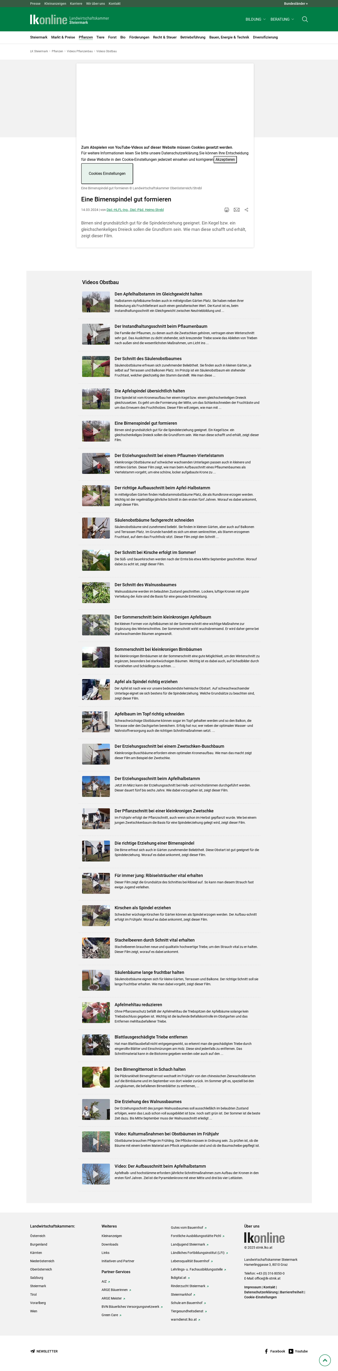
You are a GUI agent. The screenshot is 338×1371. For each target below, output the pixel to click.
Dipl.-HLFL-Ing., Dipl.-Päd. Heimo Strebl (135, 210)
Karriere (76, 3)
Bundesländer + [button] (296, 3)
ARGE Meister (112, 1298)
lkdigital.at (178, 1278)
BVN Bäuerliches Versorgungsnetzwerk (130, 1307)
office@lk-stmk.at (268, 1278)
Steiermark (38, 1286)
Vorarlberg (38, 1303)
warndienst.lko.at (184, 1319)
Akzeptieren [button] (225, 159)
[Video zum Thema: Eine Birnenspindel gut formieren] (165, 105)
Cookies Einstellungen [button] (107, 173)
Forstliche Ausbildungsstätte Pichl (196, 1236)
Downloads (110, 1244)
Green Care (110, 1315)
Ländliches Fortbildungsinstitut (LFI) (198, 1253)
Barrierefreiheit (292, 1292)
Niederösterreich (42, 1261)
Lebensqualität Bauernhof (190, 1261)
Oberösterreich (41, 1269)
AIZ (104, 1281)
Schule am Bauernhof (186, 1303)
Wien (33, 1311)
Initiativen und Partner (118, 1261)
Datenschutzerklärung (179, 153)
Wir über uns (95, 3)
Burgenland (38, 1244)
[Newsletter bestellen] (44, 1351)
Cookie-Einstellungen (260, 1297)
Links (105, 1253)
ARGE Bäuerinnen (115, 1290)
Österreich (37, 1236)
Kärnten (36, 1253)
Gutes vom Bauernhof (187, 1227)
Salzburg (36, 1278)
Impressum (252, 1287)
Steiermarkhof (181, 1294)
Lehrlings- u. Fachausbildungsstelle (197, 1269)
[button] (256, 20)
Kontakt (115, 3)
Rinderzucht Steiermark (188, 1286)
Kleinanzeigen (55, 3)
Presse (35, 3)
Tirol (33, 1294)
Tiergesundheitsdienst (187, 1311)
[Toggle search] (305, 21)
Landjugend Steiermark (188, 1244)
